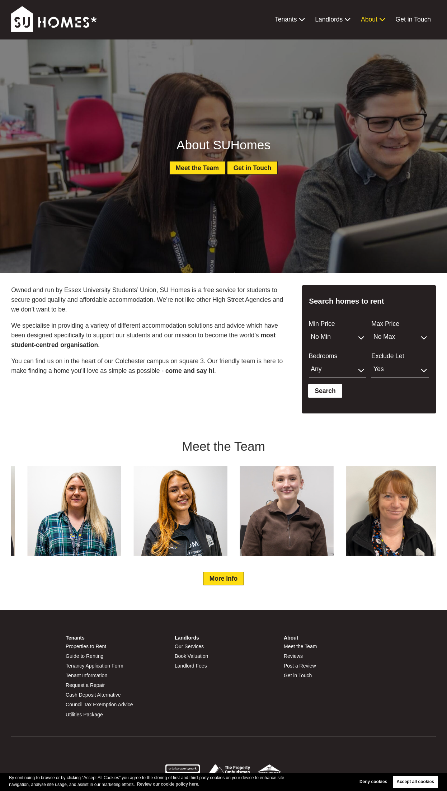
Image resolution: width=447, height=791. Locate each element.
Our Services (189, 646)
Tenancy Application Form (94, 666)
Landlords (329, 19)
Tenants (286, 19)
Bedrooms (323, 356)
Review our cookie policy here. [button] (168, 784)
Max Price (385, 323)
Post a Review (300, 666)
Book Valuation (191, 656)
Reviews (293, 656)
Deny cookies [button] (373, 781)
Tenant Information (87, 675)
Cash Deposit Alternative (93, 695)
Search (325, 390)
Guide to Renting (85, 656)
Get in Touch (413, 19)
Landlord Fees (191, 666)
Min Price (322, 323)
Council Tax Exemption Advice (99, 704)
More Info (224, 578)
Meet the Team (196, 168)
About (369, 19)
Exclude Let (387, 356)
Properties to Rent (86, 646)
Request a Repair (85, 685)
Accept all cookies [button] (415, 781)
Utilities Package (84, 714)
